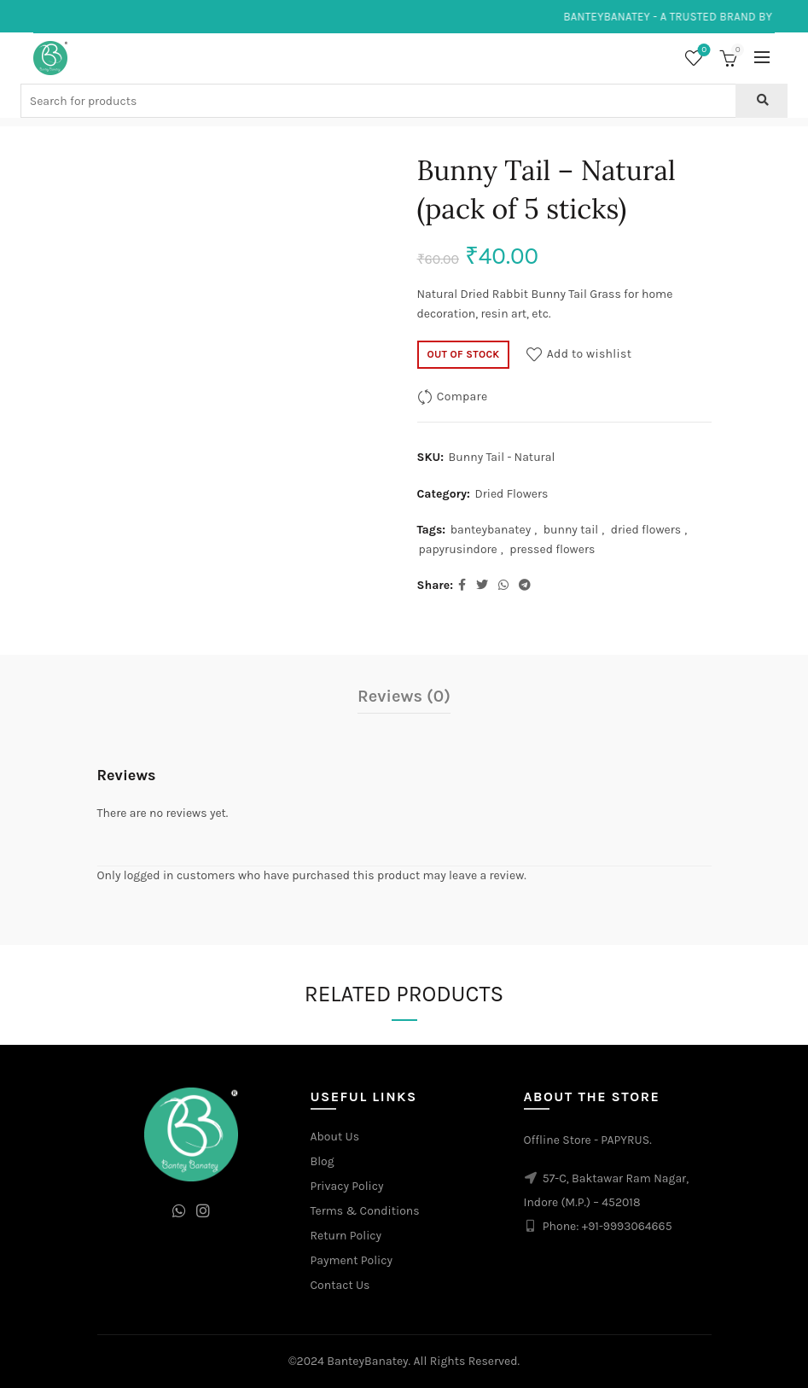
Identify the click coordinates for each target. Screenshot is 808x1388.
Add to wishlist (589, 354)
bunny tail (571, 529)
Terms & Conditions (365, 1211)
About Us (335, 1136)
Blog (322, 1161)
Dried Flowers (511, 494)
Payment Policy (352, 1260)
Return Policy (346, 1235)
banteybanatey (491, 529)
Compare (462, 396)
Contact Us (340, 1285)
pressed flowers (552, 549)
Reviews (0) (404, 696)
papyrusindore (458, 549)
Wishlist (702, 50)
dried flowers (646, 529)
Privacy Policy (347, 1186)
